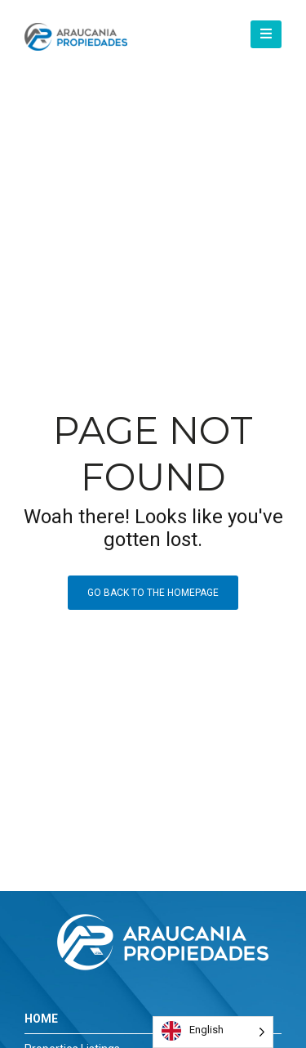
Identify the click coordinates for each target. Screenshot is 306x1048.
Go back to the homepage (153, 592)
